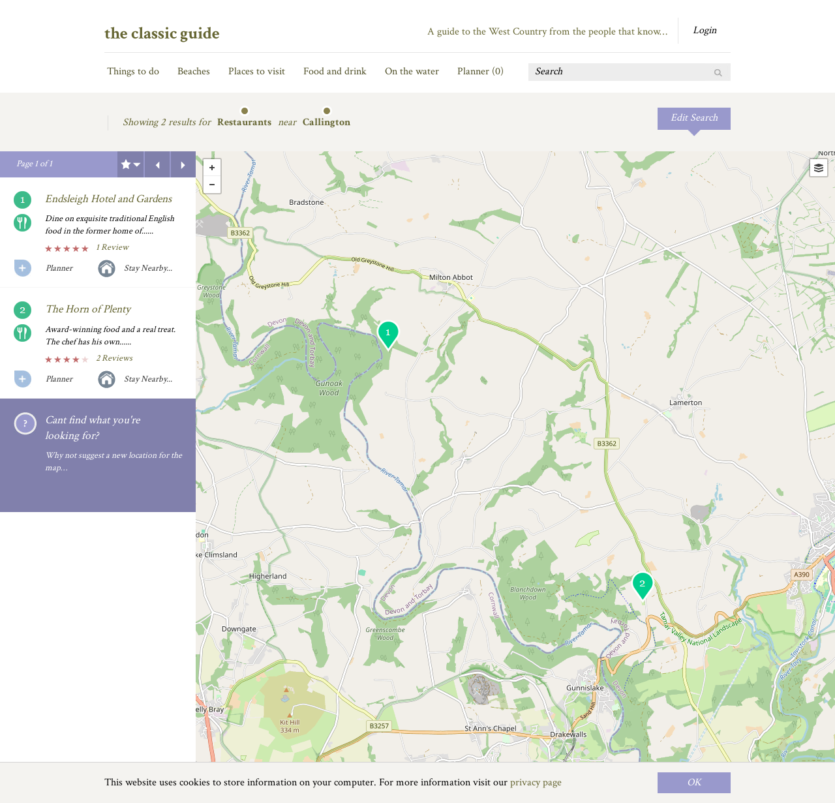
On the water (412, 71)
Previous (157, 164)
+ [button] (212, 167)
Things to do (133, 71)
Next (183, 164)
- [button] (212, 184)
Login (704, 30)
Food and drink (335, 71)
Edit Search (694, 118)
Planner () (480, 71)
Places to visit (256, 71)
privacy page (536, 782)
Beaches (193, 71)
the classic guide (162, 33)
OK (694, 782)
